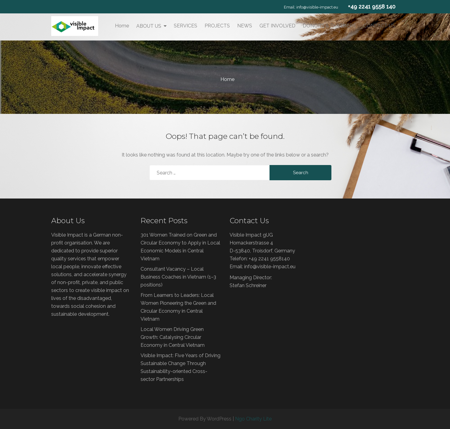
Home (122, 26)
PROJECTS (217, 26)
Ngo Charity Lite (253, 419)
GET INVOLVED (277, 26)
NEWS (244, 26)
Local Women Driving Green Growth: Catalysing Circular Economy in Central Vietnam (173, 337)
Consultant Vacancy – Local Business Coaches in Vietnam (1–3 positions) (178, 277)
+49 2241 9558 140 (371, 6)
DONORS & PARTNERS (329, 26)
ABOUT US (148, 26)
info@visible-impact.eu (317, 7)
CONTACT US (379, 26)
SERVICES (185, 26)
